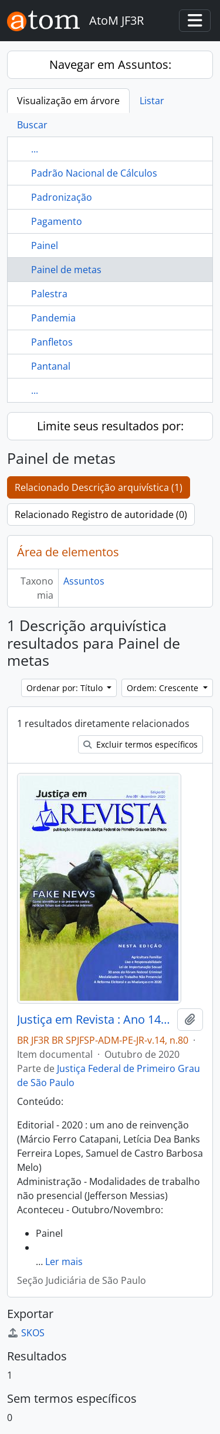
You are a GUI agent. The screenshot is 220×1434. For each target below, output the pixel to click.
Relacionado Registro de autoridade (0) (101, 514)
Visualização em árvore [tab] (68, 100)
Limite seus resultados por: (110, 426)
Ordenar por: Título (65, 687)
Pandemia (53, 317)
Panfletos (52, 342)
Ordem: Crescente (164, 687)
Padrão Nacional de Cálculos (94, 173)
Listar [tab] (152, 100)
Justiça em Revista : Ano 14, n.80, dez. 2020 (94, 1020)
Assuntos (83, 581)
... (34, 148)
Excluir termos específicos (140, 744)
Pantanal (50, 366)
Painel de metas (66, 269)
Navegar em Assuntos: (110, 64)
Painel (44, 245)
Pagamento (56, 221)
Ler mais (64, 1261)
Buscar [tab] (32, 124)
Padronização (61, 197)
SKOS (26, 1332)
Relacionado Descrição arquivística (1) (98, 487)
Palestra (49, 293)
